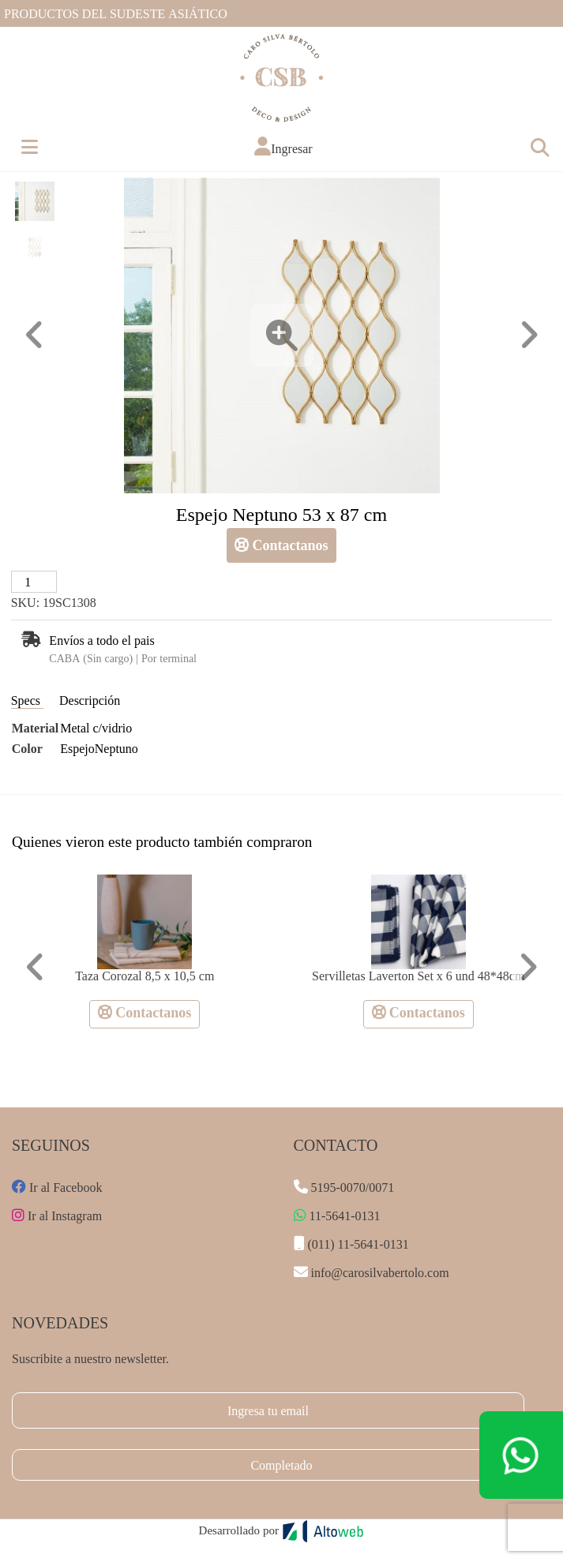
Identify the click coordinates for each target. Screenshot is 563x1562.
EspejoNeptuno (99, 748)
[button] (283, 146)
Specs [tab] (27, 699)
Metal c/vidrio (96, 727)
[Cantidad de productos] (34, 582)
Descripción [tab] (89, 699)
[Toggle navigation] (539, 147)
